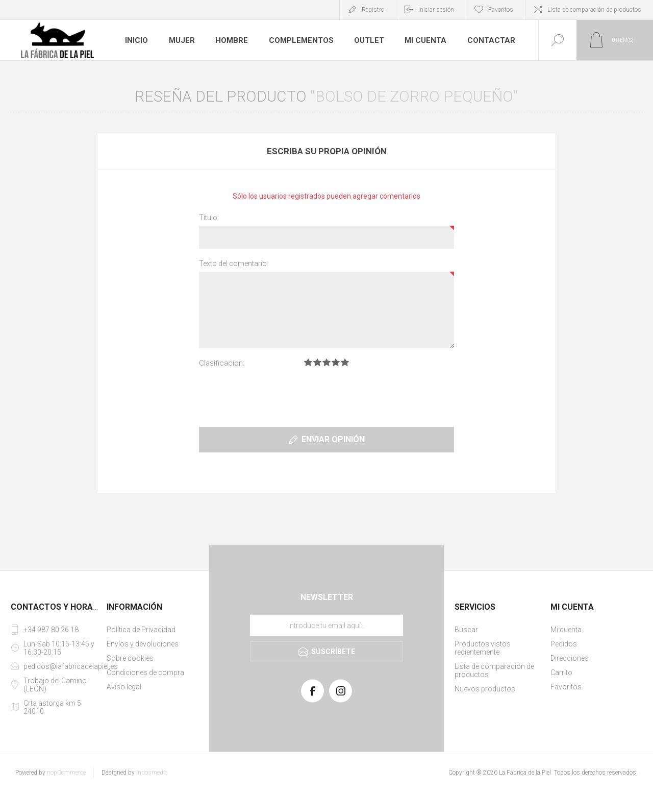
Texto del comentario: (233, 263)
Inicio (136, 40)
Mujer (182, 40)
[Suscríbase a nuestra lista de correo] (326, 625)
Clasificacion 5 (344, 362)
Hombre (232, 40)
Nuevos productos (485, 689)
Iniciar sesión (436, 9)
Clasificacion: (221, 363)
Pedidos (563, 644)
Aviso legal (124, 687)
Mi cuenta (423, 40)
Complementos (299, 40)
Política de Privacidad (141, 630)
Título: (209, 217)
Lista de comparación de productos (594, 9)
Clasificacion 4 (335, 362)
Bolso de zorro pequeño (414, 96)
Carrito (561, 672)
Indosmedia (152, 772)
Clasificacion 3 (326, 362)
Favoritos (566, 687)
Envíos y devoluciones (143, 644)
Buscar (466, 630)
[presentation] (326, 395)
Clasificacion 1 (308, 362)
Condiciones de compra (145, 672)
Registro (373, 9)
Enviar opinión (333, 439)
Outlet (367, 40)
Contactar (486, 40)
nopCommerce (66, 772)
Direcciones (569, 658)
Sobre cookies (130, 658)
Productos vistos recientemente (483, 648)
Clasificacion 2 (317, 362)
